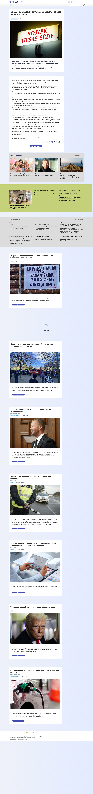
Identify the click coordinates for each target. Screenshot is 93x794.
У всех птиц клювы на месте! (43, 222)
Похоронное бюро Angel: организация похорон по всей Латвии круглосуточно (46, 212)
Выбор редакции (49, 1)
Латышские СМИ (58, 1)
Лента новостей (31, 1)
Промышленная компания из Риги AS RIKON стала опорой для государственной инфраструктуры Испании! (71, 163)
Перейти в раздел (78, 155)
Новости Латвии (40, 1)
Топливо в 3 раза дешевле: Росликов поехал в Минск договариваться (46, 161)
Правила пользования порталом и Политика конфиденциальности (22, 718)
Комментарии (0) (36, 146)
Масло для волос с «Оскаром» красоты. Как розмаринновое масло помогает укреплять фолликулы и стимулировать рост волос (70, 192)
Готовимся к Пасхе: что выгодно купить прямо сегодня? (19, 211)
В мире (23, 2)
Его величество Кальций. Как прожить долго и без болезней (19, 174)
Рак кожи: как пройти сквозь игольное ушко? (69, 222)
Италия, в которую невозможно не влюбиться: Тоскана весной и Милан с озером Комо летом (21, 223)
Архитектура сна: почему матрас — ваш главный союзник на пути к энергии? (20, 191)
